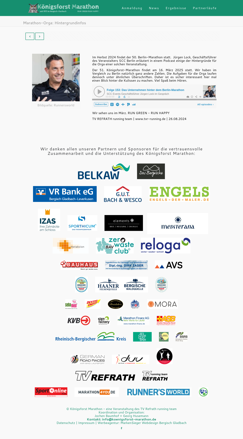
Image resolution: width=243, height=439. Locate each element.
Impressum (86, 422)
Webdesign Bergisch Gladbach (164, 422)
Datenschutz (66, 422)
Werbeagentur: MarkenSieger (119, 422)
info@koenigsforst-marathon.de (129, 419)
